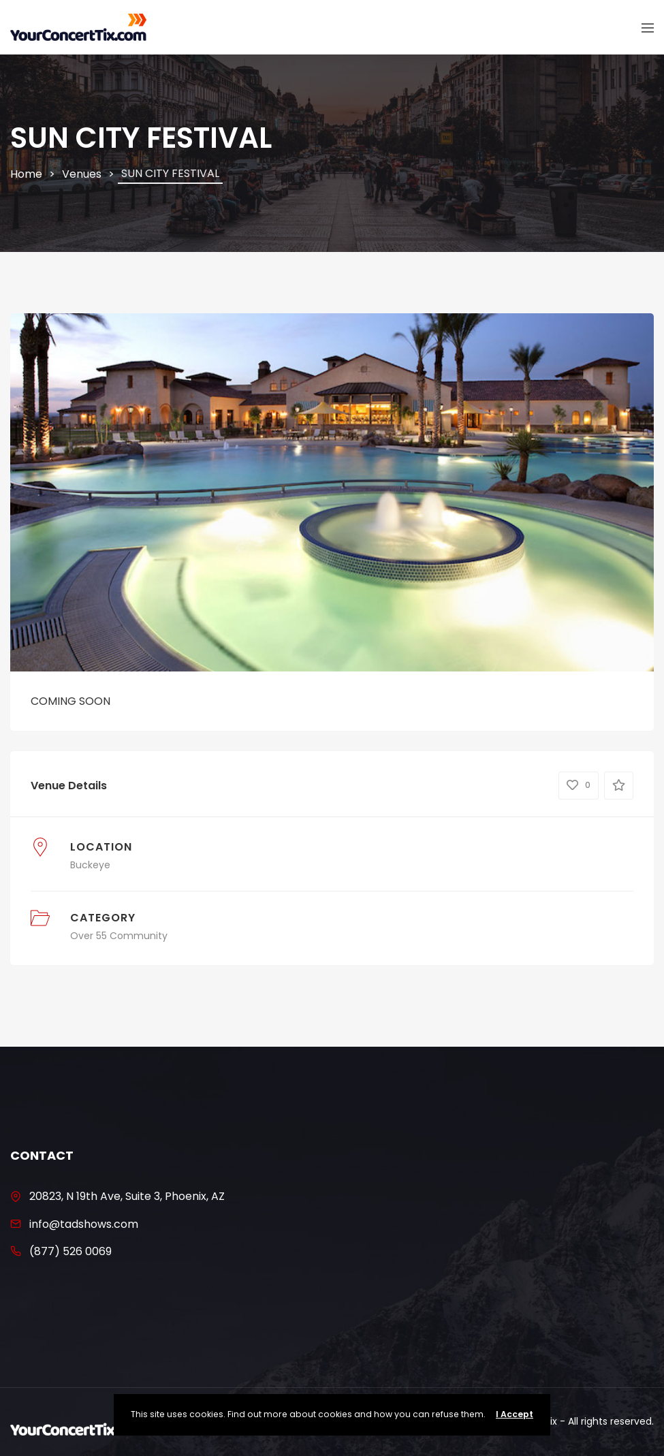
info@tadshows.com (83, 1224)
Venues (81, 174)
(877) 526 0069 (70, 1251)
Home (26, 174)
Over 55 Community (119, 936)
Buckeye (90, 865)
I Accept (514, 1414)
